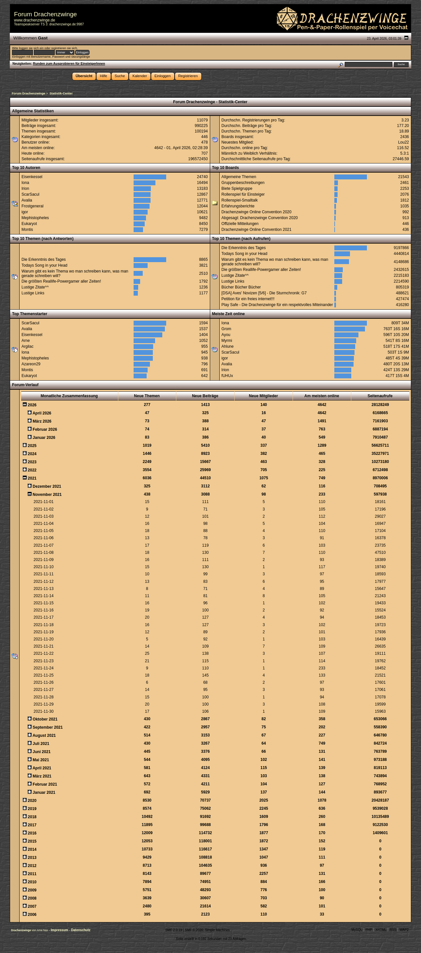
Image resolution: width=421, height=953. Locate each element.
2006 (32, 914)
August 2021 (44, 735)
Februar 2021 (45, 784)
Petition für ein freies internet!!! (248, 299)
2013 (32, 857)
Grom (226, 329)
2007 (32, 906)
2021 (32, 478)
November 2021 (47, 494)
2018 (32, 817)
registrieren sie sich (64, 48)
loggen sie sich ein (31, 48)
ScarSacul (30, 194)
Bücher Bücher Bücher (241, 287)
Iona (25, 182)
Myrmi (227, 340)
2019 (32, 808)
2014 (32, 849)
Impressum (60, 930)
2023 (32, 462)
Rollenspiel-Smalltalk (240, 200)
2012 (32, 865)
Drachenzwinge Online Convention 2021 (257, 229)
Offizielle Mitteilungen (240, 223)
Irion (25, 188)
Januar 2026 (44, 437)
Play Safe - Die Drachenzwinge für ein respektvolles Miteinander (277, 304)
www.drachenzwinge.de (34, 20)
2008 (32, 898)
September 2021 (48, 727)
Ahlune (228, 346)
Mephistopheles (35, 218)
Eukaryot (29, 223)
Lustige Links (33, 293)
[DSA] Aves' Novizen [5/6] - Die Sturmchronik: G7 (264, 293)
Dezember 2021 (47, 486)
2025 (32, 445)
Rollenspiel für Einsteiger (243, 194)
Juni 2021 (42, 752)
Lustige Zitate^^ (35, 287)
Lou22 (403, 142)
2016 (32, 833)
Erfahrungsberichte (238, 206)
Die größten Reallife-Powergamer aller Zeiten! (61, 281)
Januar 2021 (44, 792)
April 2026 (42, 413)
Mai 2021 (41, 760)
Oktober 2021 (45, 719)
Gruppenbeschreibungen (243, 182)
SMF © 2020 (194, 930)
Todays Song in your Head (44, 265)
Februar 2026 (45, 429)
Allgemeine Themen (239, 177)
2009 (32, 890)
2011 (32, 874)
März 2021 (42, 776)
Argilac (28, 346)
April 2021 (42, 768)
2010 (32, 882)
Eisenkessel (32, 177)
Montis (27, 229)
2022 (32, 470)
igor (25, 212)
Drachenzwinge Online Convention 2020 (257, 212)
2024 (32, 454)
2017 (32, 825)
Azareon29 (31, 364)
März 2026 (42, 421)
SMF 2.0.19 (173, 930)
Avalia (27, 200)
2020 (32, 800)
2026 (32, 405)
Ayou (226, 334)
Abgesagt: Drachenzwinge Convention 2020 (260, 218)
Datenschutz (80, 930)
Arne (26, 340)
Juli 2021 (41, 743)
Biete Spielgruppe (237, 188)
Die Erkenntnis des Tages (44, 259)
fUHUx (227, 375)
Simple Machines (217, 930)
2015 (32, 841)
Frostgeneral (32, 206)
